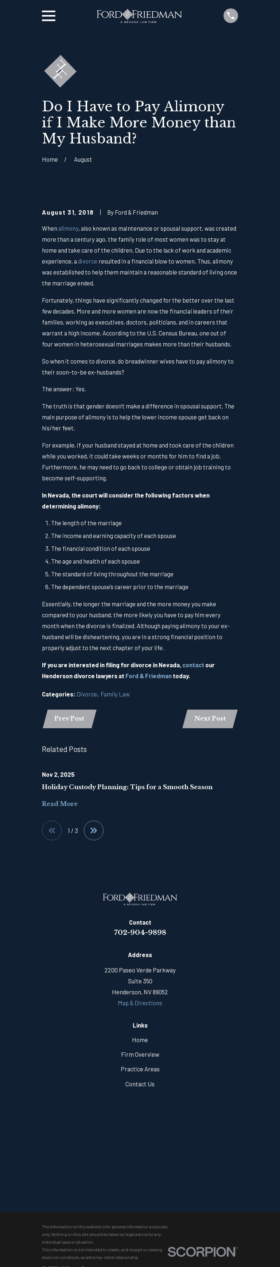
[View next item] (94, 830)
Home (140, 1039)
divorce (87, 261)
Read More (60, 804)
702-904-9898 (140, 932)
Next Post (210, 719)
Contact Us (140, 1083)
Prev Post (69, 719)
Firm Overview (140, 1054)
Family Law (115, 694)
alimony (68, 228)
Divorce (87, 694)
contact (193, 664)
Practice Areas (140, 1069)
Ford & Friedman (148, 675)
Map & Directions (140, 1002)
